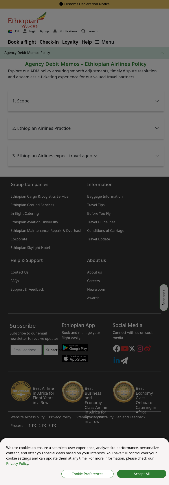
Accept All (142, 473)
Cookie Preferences (87, 473)
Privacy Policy (17, 463)
